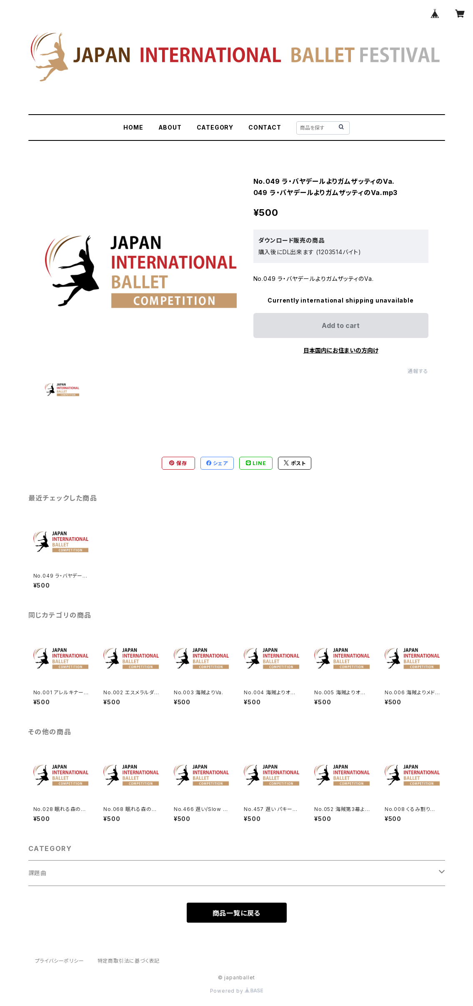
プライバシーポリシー (59, 961)
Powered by (236, 991)
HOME (133, 127)
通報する (418, 371)
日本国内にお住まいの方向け (340, 350)
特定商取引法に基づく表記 (129, 961)
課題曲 (37, 872)
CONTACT (264, 127)
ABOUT (170, 127)
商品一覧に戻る (237, 913)
